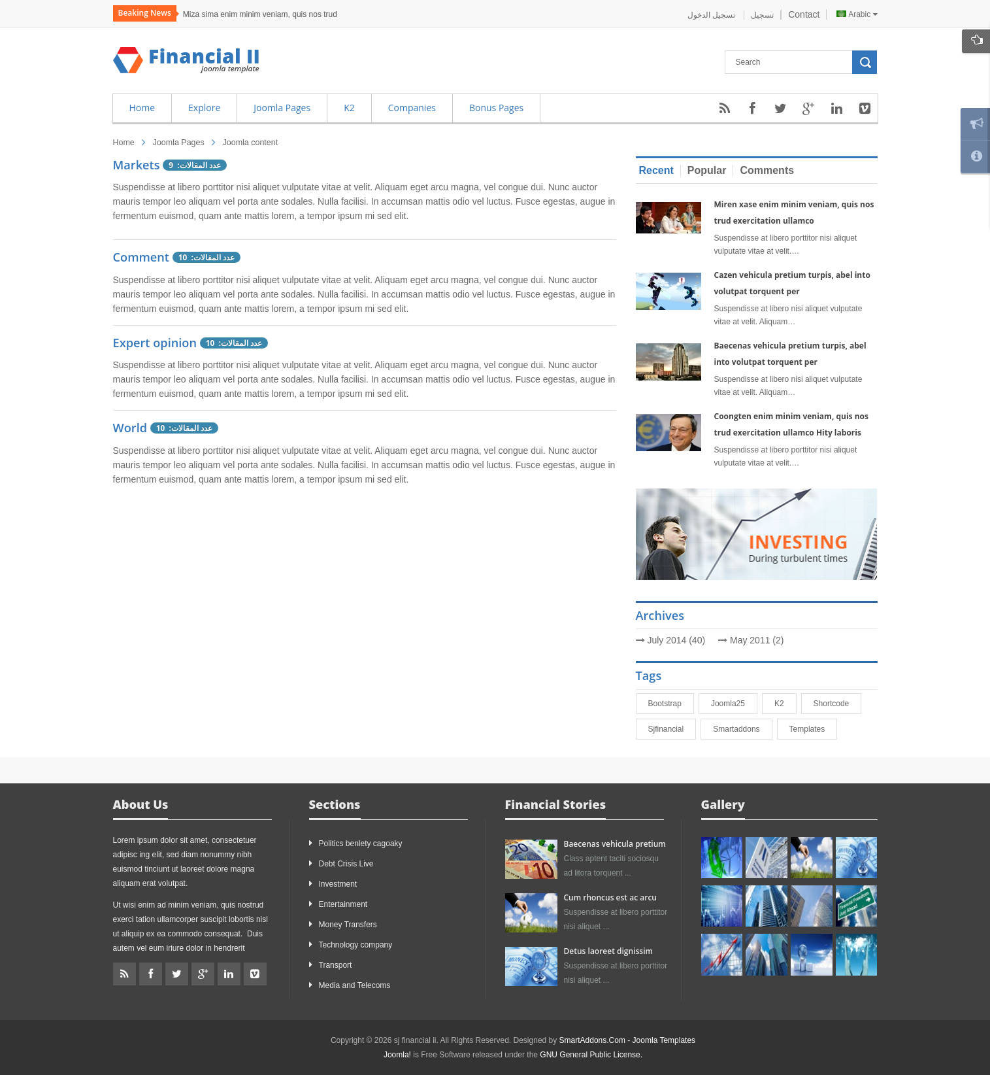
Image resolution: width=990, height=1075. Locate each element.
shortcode (837, 703)
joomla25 (734, 703)
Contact (803, 14)
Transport (335, 965)
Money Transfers (348, 924)
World (130, 427)
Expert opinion (155, 342)
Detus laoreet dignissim (608, 951)
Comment (143, 257)
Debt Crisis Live (346, 863)
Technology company (356, 944)
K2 (785, 703)
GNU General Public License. (591, 1054)
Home (124, 142)
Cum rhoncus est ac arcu (610, 897)
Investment (338, 884)
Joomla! (397, 1054)
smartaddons (742, 729)
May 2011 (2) (757, 640)
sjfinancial (672, 729)
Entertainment (343, 904)
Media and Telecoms (355, 985)
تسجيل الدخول (712, 15)
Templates (813, 729)
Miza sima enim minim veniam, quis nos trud (260, 14)
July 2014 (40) (676, 640)
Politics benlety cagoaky (361, 843)
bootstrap (670, 703)
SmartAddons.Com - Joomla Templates (627, 1040)
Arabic (856, 14)
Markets (138, 165)
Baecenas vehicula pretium (615, 843)
